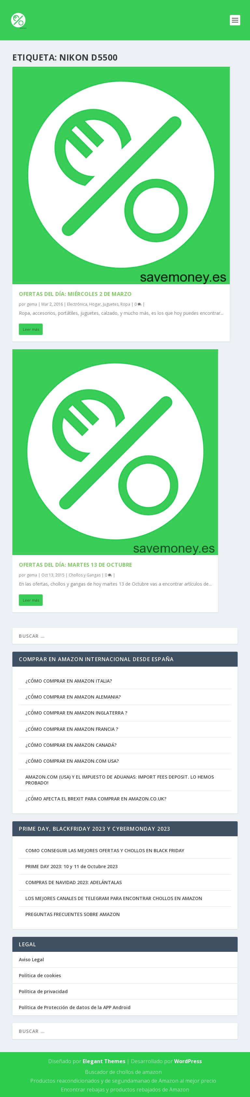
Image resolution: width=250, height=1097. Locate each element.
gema (32, 304)
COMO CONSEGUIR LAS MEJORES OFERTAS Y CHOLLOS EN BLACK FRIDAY (104, 850)
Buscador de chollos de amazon (123, 1072)
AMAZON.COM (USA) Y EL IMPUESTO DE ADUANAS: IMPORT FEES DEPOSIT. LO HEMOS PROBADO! (119, 780)
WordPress (188, 1061)
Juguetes (110, 304)
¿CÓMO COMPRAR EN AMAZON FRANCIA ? (71, 729)
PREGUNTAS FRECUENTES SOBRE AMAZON (72, 914)
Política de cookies (40, 975)
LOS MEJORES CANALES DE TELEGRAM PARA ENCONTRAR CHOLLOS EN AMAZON (113, 898)
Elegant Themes (104, 1061)
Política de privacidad (43, 991)
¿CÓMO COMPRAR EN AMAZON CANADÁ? (71, 745)
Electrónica (77, 304)
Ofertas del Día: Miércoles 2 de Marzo (75, 294)
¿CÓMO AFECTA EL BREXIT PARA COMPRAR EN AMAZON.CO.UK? (95, 799)
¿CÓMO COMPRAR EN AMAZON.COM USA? (72, 761)
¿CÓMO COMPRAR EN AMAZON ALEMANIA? (73, 697)
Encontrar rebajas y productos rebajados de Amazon (125, 1089)
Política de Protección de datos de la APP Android (75, 1007)
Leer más (31, 329)
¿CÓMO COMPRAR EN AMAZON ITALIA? (68, 681)
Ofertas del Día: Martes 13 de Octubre (75, 564)
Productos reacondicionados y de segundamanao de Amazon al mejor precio (123, 1080)
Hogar (95, 304)
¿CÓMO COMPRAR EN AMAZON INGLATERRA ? (76, 713)
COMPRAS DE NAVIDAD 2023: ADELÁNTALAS (73, 882)
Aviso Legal (31, 959)
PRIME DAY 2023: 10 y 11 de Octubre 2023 (71, 866)
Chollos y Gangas (85, 575)
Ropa (125, 304)
